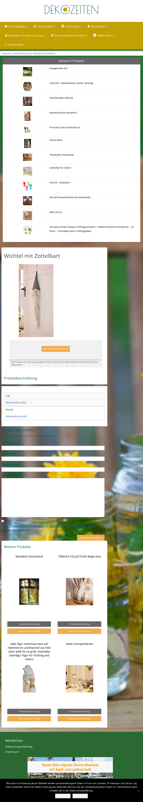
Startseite (7, 53)
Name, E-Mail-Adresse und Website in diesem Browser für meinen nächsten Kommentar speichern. (48, 528)
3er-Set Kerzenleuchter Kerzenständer (69, 197)
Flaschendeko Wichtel (61, 97)
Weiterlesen (80, 796)
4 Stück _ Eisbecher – (60, 182)
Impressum (12, 751)
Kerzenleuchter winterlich (63, 112)
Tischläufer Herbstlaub (61, 154)
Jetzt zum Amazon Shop (55, 348)
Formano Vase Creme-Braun (64, 127)
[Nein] (138, 790)
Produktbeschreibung (29, 624)
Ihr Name (7, 443)
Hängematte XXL (58, 68)
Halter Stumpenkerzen (79, 644)
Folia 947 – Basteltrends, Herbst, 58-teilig (71, 83)
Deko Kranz (55, 212)
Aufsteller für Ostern (60, 167)
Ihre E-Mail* (8, 453)
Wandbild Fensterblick (29, 556)
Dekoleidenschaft (23, 53)
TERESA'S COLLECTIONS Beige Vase (79, 556)
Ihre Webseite (9, 464)
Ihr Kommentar (10, 475)
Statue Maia (55, 140)
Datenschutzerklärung (18, 746)
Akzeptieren (63, 796)
